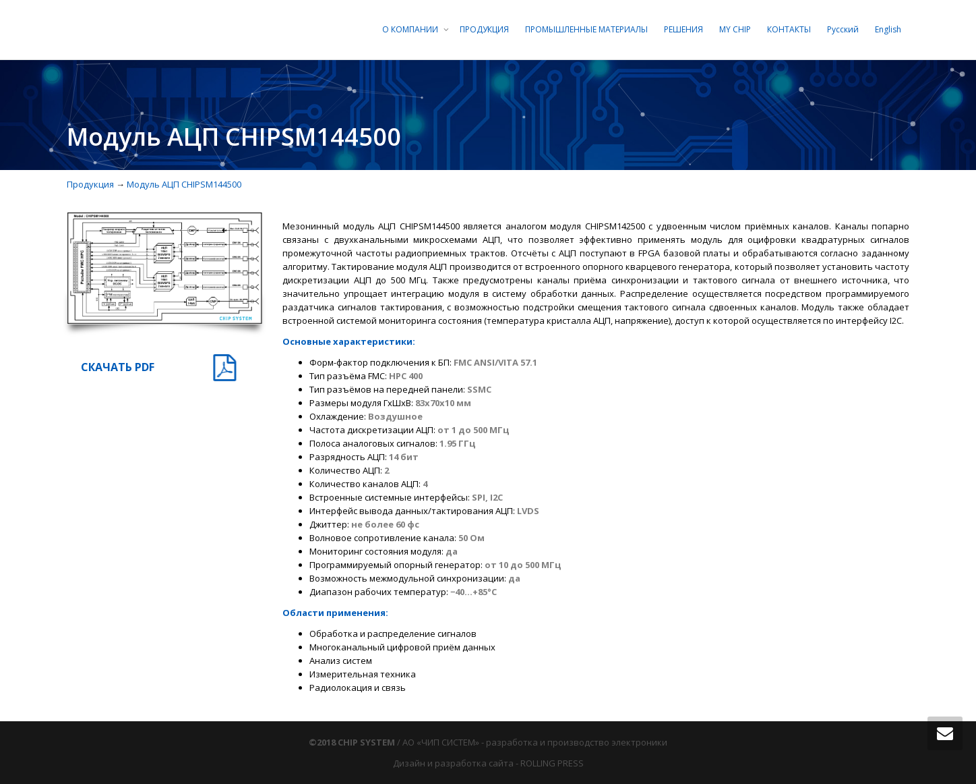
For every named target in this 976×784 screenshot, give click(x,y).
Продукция (90, 184)
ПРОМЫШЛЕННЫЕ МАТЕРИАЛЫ (586, 29)
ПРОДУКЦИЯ (484, 29)
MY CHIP (735, 29)
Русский (843, 29)
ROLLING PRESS (552, 763)
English (888, 29)
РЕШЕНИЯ (683, 29)
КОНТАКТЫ (789, 29)
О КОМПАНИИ (411, 29)
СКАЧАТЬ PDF (117, 367)
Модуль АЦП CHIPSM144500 (184, 184)
